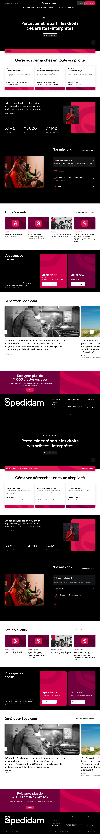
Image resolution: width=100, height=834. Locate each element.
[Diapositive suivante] (92, 332)
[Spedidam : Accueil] (26, 402)
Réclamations (75, 414)
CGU (52, 414)
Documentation (56, 406)
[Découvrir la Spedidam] (50, 35)
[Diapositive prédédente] (5, 332)
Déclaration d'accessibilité (90, 414)
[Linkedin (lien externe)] (92, 408)
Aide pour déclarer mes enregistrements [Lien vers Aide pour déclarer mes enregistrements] (17, 83)
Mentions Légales (68, 414)
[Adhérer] (30, 390)
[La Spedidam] (72, 7)
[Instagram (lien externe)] (87, 408)
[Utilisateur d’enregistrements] (44, 7)
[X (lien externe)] (94, 408)
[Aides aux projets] (60, 7)
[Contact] (81, 3)
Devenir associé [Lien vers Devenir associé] (11, 81)
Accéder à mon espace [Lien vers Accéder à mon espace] (13, 85)
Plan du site (81, 414)
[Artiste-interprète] (28, 7)
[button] (78, 160)
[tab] (77, 162)
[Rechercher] (8, 3)
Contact (54, 402)
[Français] (17, 3)
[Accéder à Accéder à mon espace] (49, 283)
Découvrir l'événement (88, 55)
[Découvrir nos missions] (88, 150)
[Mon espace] (90, 3)
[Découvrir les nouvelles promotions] (89, 301)
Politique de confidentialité (59, 414)
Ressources (55, 407)
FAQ (53, 404)
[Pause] (93, 42)
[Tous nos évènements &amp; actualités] (89, 212)
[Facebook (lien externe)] (90, 408)
